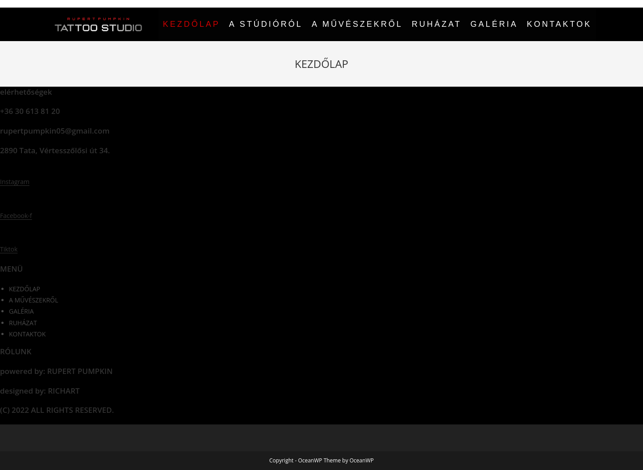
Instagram (14, 181)
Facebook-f (16, 215)
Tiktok (8, 249)
